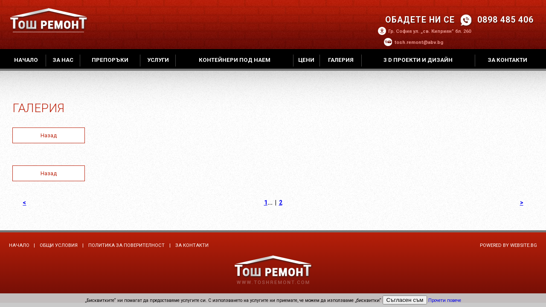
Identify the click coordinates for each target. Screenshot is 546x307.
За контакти (507, 60)
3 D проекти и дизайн (418, 60)
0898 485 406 (505, 20)
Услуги (158, 60)
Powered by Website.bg (508, 245)
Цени (306, 60)
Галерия (341, 60)
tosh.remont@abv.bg (419, 42)
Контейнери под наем (234, 60)
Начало (26, 60)
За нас (62, 60)
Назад (49, 135)
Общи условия (59, 245)
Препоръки (110, 60)
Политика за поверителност (126, 245)
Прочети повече (444, 300)
